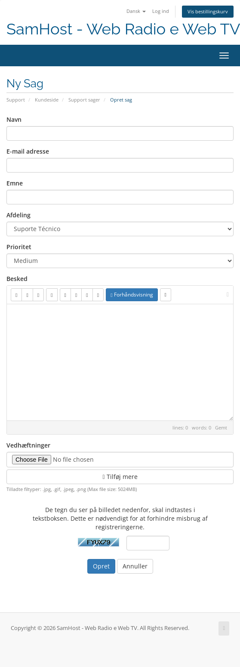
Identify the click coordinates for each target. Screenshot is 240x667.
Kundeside (46, 99)
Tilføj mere (119, 476)
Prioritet (18, 247)
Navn (14, 119)
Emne (14, 183)
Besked (17, 279)
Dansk (136, 11)
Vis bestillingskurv (208, 11)
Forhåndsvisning (132, 294)
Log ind (160, 11)
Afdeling (18, 215)
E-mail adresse (27, 151)
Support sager (84, 99)
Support (15, 99)
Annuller (135, 566)
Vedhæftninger (28, 445)
